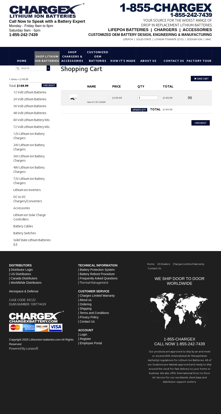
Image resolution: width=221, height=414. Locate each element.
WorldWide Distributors (26, 282)
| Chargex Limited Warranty (96, 295)
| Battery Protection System (96, 269)
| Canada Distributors (23, 278)
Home (22, 60)
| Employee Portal (90, 343)
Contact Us (174, 60)
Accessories (21, 208)
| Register (84, 339)
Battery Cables (23, 226)
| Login (82, 334)
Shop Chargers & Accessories (72, 56)
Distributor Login (22, 269)
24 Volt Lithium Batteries (29, 99)
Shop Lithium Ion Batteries (47, 58)
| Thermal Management (93, 282)
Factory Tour (199, 60)
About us (86, 300)
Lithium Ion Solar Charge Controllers (29, 217)
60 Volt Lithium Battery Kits (31, 120)
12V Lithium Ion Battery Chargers (29, 136)
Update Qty (139, 109)
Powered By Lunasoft (23, 348)
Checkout (201, 122)
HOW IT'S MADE (123, 60)
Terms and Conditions (94, 313)
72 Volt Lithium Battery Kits (31, 127)
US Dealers (163, 264)
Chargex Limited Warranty (188, 264)
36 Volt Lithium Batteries (29, 106)
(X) (190, 97)
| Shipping (85, 308)
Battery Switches (24, 233)
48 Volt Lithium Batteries (29, 113)
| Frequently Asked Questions (98, 278)
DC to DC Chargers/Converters (27, 199)
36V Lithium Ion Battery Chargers (29, 158)
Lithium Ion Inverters (27, 190)
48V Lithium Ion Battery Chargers (29, 170)
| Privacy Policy (88, 317)
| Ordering (85, 304)
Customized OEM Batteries (97, 56)
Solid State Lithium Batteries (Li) (32, 242)
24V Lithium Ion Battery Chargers (29, 147)
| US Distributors (20, 274)
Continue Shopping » (73, 117)
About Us (148, 60)
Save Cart (201, 78)
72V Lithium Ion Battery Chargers (29, 181)
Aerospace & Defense (23, 291)
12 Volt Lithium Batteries (29, 92)
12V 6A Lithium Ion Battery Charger (28, 74)
